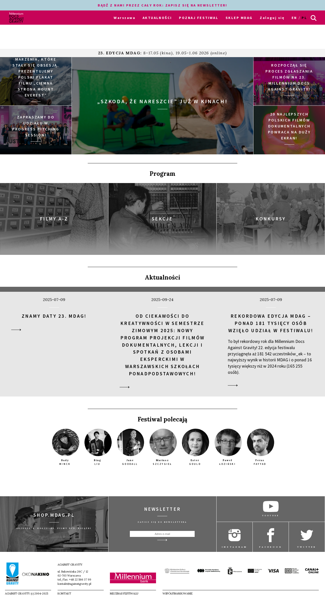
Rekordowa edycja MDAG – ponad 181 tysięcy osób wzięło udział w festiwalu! (271, 323)
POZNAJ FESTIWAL (198, 17)
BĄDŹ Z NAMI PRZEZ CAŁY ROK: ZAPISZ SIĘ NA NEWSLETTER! (162, 5)
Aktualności (162, 277)
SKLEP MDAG (239, 17)
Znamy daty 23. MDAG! (54, 316)
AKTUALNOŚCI (157, 17)
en (294, 17)
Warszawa (124, 17)
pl (304, 17)
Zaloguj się (272, 17)
